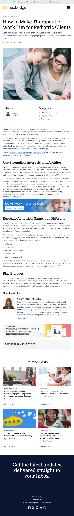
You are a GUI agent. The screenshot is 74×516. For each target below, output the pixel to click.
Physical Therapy (46, 116)
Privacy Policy (37, 497)
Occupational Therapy (48, 113)
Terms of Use (37, 500)
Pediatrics (43, 119)
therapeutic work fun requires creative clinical (27, 152)
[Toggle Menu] (68, 7)
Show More (21, 318)
